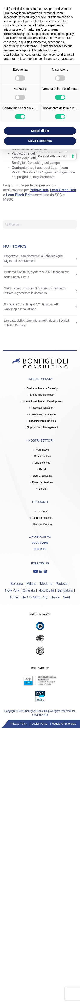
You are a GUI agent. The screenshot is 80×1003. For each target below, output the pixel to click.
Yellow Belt (39, 190)
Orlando (29, 590)
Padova (61, 583)
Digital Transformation (42, 394)
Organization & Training (42, 420)
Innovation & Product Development (42, 401)
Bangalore (65, 590)
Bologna (16, 583)
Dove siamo (40, 542)
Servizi (42, 488)
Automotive (42, 449)
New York (12, 590)
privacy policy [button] (35, 17)
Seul (66, 597)
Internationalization (42, 407)
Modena (46, 583)
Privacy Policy (19, 723)
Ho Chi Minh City (34, 597)
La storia (42, 511)
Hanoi (55, 597)
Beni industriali (42, 456)
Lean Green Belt (63, 190)
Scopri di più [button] (40, 130)
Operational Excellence (42, 414)
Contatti (40, 549)
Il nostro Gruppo (42, 524)
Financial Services (42, 482)
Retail (42, 469)
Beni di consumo (42, 475)
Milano (31, 583)
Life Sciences (42, 462)
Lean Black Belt (18, 195)
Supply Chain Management (42, 427)
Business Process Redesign (42, 388)
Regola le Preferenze (64, 723)
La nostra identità (42, 517)
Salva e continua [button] (40, 140)
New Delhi (46, 590)
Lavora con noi (40, 536)
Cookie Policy (39, 723)
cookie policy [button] (65, 34)
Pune (14, 597)
